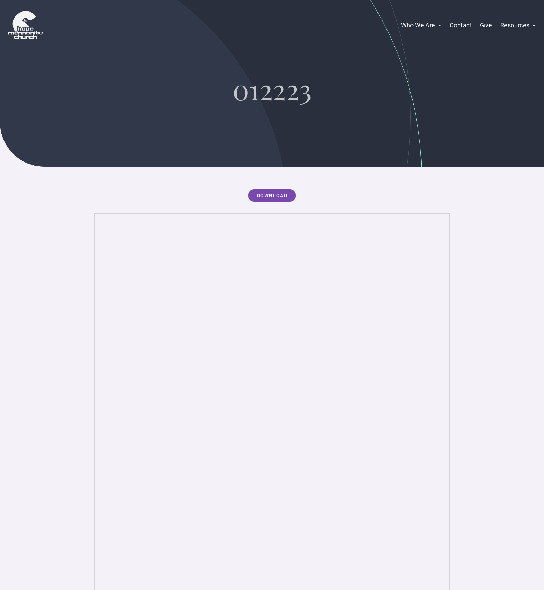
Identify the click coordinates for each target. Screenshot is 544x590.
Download (272, 195)
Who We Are (418, 25)
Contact (460, 25)
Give (486, 25)
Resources (514, 25)
